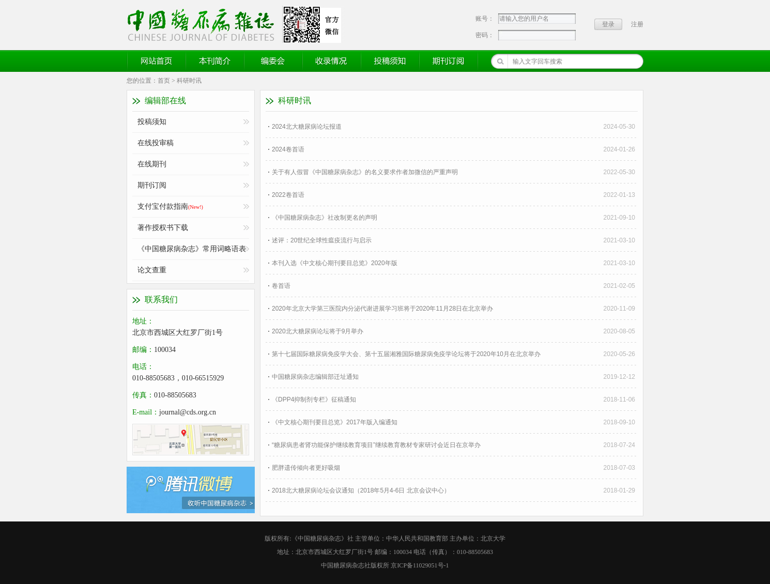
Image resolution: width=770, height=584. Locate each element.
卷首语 (281, 285)
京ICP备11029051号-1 (420, 565)
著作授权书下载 (162, 228)
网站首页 (156, 61)
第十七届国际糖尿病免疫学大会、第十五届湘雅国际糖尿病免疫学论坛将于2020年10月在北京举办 (406, 354)
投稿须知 (390, 61)
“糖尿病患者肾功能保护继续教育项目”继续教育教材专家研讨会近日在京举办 (376, 445)
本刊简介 (215, 61)
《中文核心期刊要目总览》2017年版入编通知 (334, 422)
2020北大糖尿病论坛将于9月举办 (317, 331)
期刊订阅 (448, 61)
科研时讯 (189, 80)
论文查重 (151, 270)
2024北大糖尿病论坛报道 (307, 126)
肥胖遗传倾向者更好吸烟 (306, 467)
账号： (484, 18)
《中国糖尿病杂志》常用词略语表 (191, 249)
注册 (637, 24)
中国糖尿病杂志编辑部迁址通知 (315, 376)
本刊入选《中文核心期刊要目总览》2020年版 (334, 263)
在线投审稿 (155, 143)
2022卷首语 (288, 194)
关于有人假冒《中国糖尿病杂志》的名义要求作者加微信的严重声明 (365, 172)
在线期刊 (151, 164)
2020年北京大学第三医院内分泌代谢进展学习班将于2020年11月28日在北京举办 (382, 308)
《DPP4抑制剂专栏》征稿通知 (314, 399)
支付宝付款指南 (170, 206)
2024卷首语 (288, 149)
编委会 (273, 61)
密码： (484, 35)
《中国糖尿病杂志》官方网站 (205, 24)
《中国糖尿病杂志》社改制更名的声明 (324, 217)
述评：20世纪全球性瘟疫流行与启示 (322, 240)
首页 (164, 80)
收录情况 (331, 61)
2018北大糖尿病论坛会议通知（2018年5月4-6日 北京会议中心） (361, 490)
